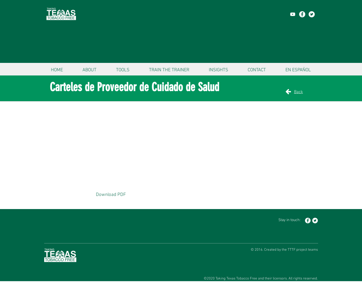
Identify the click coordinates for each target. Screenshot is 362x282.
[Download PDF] (111, 195)
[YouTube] (293, 14)
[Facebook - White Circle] (302, 14)
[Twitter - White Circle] (312, 14)
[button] (89, 68)
